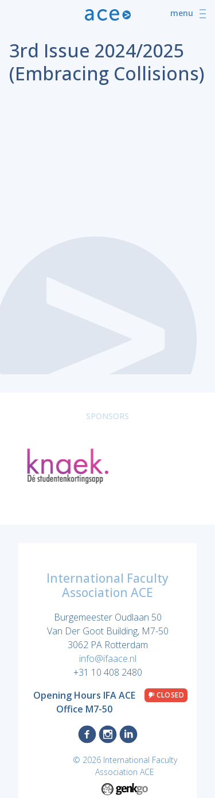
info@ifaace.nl (107, 658)
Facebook (87, 734)
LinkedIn (128, 734)
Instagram (108, 734)
